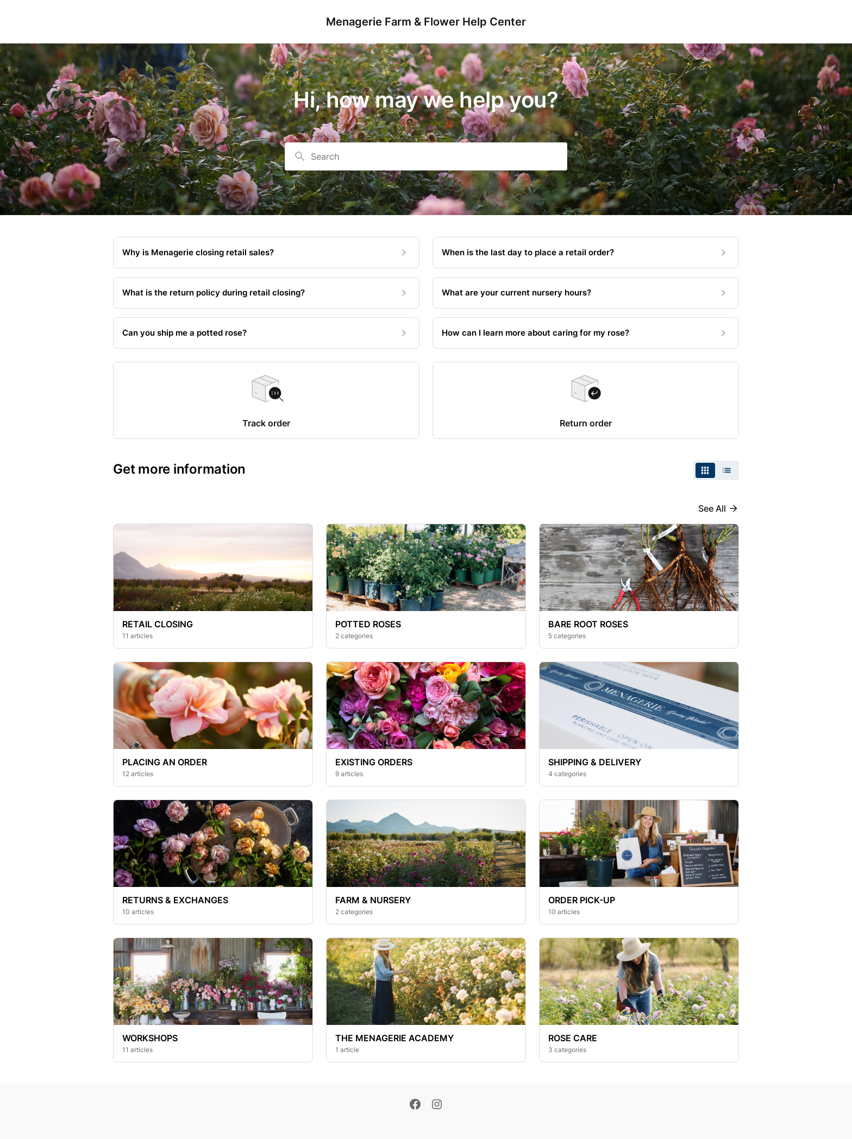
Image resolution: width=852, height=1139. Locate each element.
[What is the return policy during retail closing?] (266, 293)
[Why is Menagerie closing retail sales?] (266, 252)
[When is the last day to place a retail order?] (586, 252)
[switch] (716, 470)
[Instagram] (436, 1105)
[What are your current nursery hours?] (586, 293)
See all (712, 508)
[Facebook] (415, 1105)
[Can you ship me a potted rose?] (266, 333)
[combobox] (426, 156)
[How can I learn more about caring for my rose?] (586, 333)
